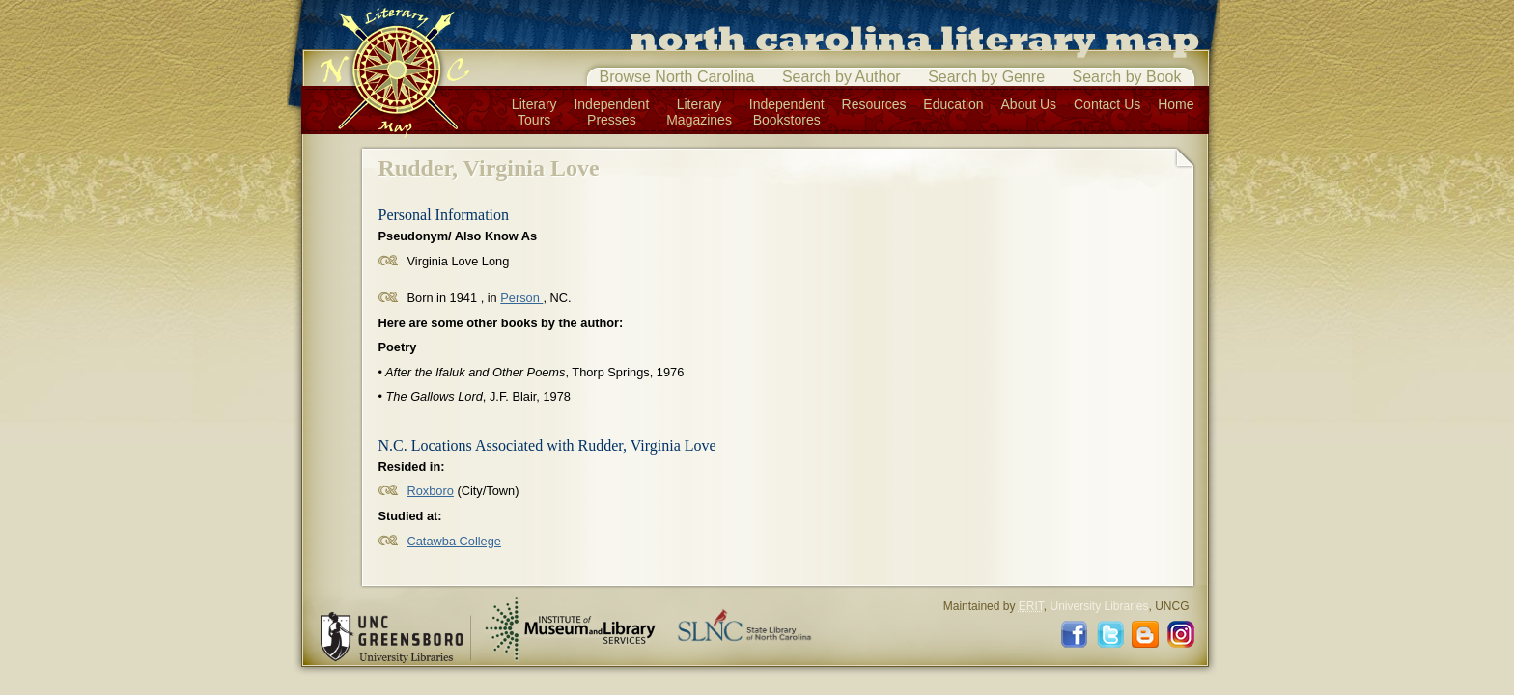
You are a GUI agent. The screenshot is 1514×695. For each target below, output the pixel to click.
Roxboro (430, 491)
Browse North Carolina (677, 77)
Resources (874, 104)
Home (1175, 104)
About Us (1029, 104)
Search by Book (1127, 77)
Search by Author (841, 77)
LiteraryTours (534, 112)
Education (953, 104)
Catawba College (454, 541)
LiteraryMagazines (699, 112)
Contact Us (1107, 104)
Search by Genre (986, 77)
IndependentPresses (611, 112)
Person (521, 298)
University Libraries (1099, 606)
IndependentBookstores (787, 112)
